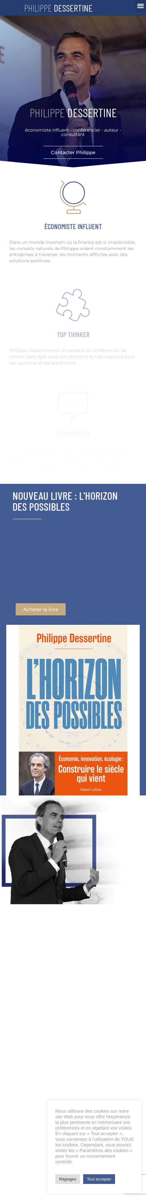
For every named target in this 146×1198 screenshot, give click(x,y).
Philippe (58, 7)
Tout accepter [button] (99, 1179)
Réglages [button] (67, 1179)
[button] (140, 5)
